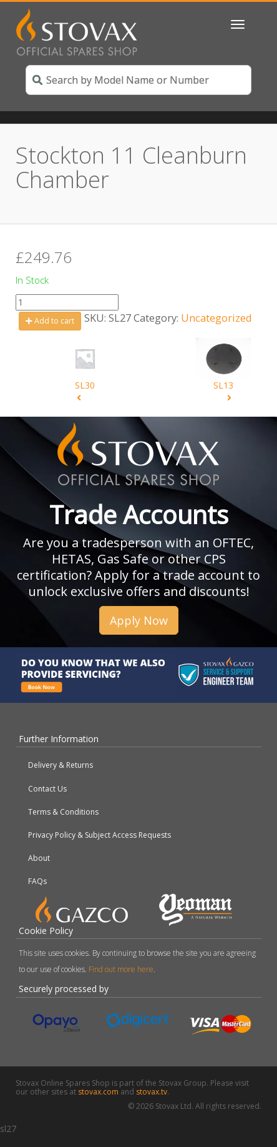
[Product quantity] (67, 302)
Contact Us (47, 788)
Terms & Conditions (63, 812)
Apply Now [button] (139, 620)
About (39, 858)
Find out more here (121, 969)
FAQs (37, 881)
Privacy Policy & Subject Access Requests (99, 835)
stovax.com (98, 1091)
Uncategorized (216, 317)
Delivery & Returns (60, 765)
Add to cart (50, 320)
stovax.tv (151, 1091)
